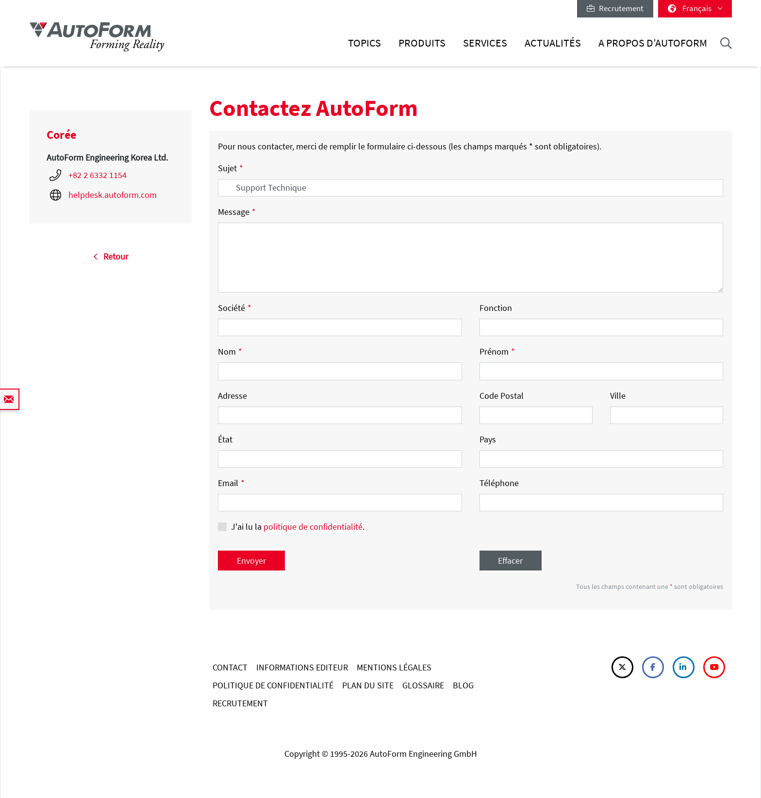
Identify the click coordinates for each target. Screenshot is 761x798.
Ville (618, 395)
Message (237, 211)
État (225, 439)
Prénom (497, 351)
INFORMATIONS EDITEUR (302, 667)
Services (485, 42)
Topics (364, 42)
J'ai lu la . (297, 526)
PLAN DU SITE (368, 685)
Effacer (510, 560)
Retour (110, 256)
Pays (488, 439)
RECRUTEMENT (240, 703)
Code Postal (502, 395)
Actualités (553, 42)
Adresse (232, 395)
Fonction (496, 307)
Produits (422, 42)
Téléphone (499, 483)
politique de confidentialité (313, 526)
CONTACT (230, 667)
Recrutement (615, 8)
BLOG (463, 685)
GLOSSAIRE (423, 685)
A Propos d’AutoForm (652, 42)
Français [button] (695, 8)
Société (234, 307)
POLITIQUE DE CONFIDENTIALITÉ (273, 685)
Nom (230, 351)
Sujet (230, 168)
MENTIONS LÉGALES (394, 667)
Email (231, 483)
